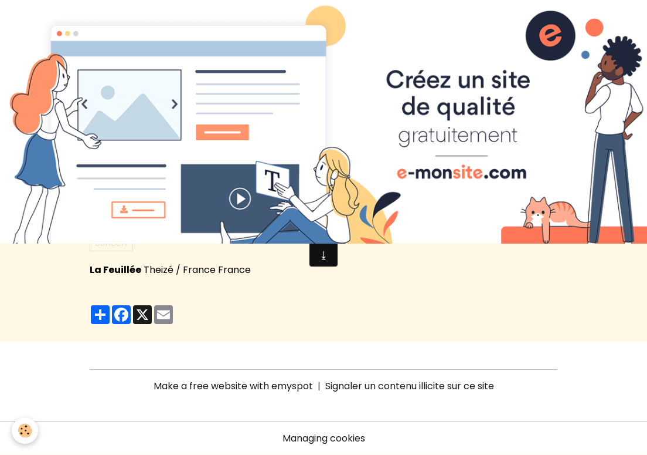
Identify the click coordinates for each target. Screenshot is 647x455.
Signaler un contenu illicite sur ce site (409, 386)
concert (111, 243)
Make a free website (200, 386)
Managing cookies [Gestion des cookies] (323, 438)
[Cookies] (25, 430)
